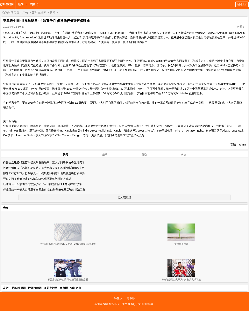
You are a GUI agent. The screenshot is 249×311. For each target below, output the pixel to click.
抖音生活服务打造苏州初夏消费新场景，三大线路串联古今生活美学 (44, 162)
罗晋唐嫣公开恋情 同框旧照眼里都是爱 (68, 279)
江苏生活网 (50, 287)
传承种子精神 (181, 244)
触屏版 (118, 298)
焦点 (6, 207)
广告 (25, 12)
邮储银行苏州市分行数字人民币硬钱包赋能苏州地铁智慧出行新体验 (44, 173)
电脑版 (131, 298)
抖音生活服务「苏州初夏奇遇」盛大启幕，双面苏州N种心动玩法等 (43, 167)
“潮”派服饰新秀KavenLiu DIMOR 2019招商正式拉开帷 (68, 244)
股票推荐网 (35, 287)
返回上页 (242, 4)
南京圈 (64, 287)
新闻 (21, 4)
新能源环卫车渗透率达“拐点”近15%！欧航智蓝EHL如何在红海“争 (42, 184)
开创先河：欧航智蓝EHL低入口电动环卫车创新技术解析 (37, 178)
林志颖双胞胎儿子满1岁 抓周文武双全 (181, 279)
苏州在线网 (7, 4)
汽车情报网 (19, 287)
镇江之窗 (75, 287)
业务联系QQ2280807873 (137, 304)
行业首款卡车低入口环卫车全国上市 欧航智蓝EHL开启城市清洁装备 (44, 189)
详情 (32, 4)
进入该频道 (124, 197)
